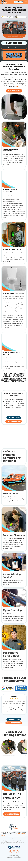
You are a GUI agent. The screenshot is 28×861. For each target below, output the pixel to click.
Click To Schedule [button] (14, 48)
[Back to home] (4, 2)
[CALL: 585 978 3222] (14, 791)
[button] (26, 1)
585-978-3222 (19, 834)
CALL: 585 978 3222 (14, 91)
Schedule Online (14, 418)
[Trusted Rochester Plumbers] (7, 17)
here (9, 85)
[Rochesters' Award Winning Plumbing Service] (20, 16)
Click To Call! (19, 2)
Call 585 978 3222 (14, 43)
